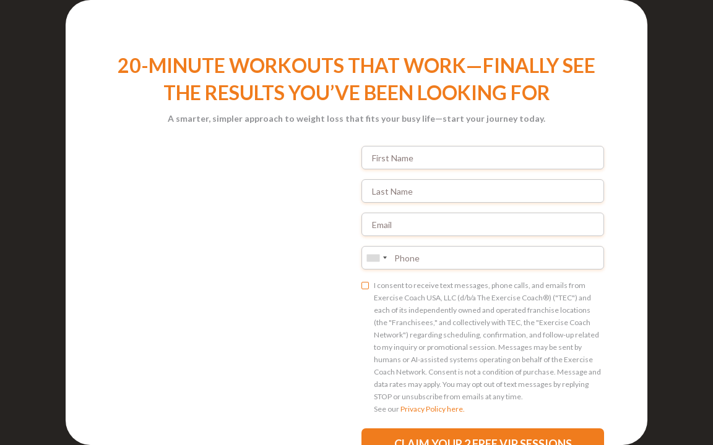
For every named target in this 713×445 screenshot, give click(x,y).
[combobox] (376, 258)
